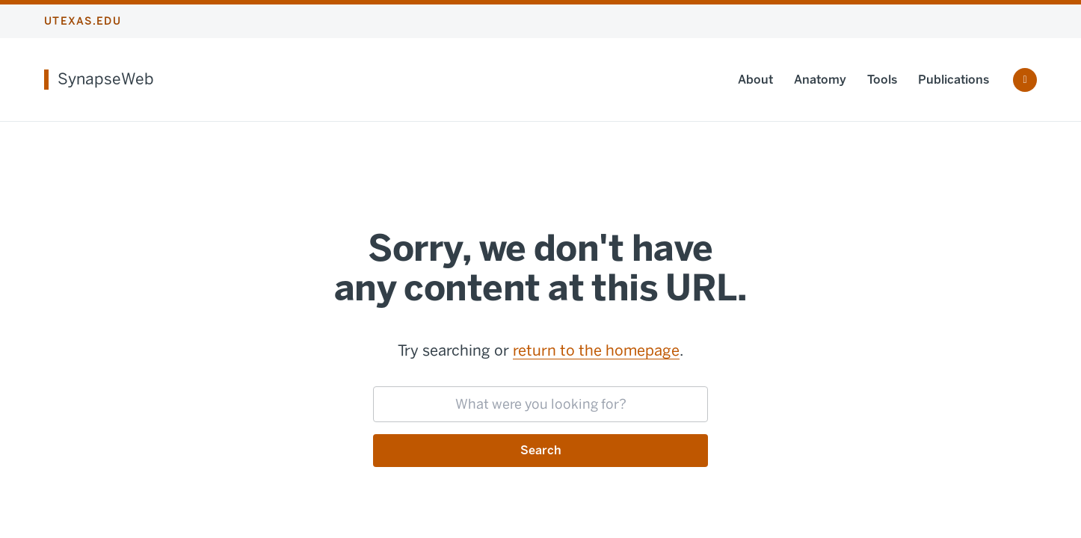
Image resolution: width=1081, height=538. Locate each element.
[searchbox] (540, 404)
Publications (953, 79)
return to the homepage (596, 350)
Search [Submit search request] (540, 450)
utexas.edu (82, 21)
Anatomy (820, 79)
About (755, 79)
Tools (882, 79)
